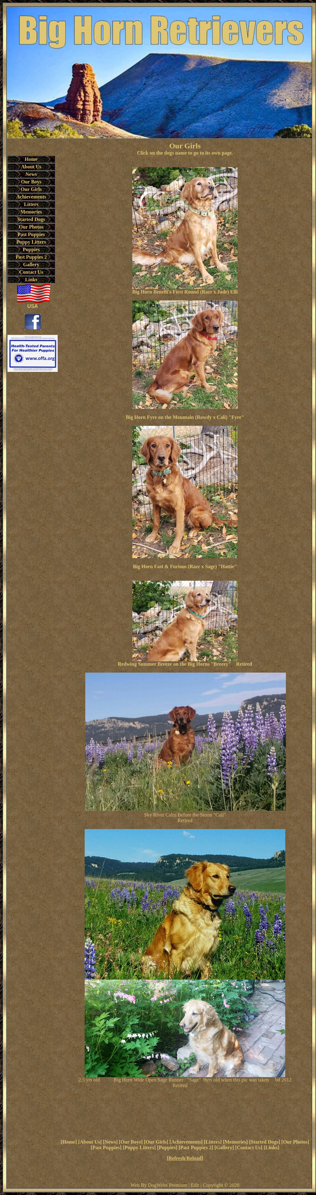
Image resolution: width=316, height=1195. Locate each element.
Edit (195, 1185)
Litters (213, 1142)
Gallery (224, 1147)
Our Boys (131, 1142)
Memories (235, 1142)
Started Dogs (264, 1142)
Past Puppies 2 (196, 1147)
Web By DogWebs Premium (158, 1185)
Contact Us (249, 1147)
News (110, 1142)
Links (271, 1147)
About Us (90, 1142)
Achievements (186, 1142)
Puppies (167, 1147)
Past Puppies (106, 1147)
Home (68, 1142)
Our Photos (295, 1142)
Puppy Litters (139, 1147)
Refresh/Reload (184, 1158)
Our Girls (155, 1142)
